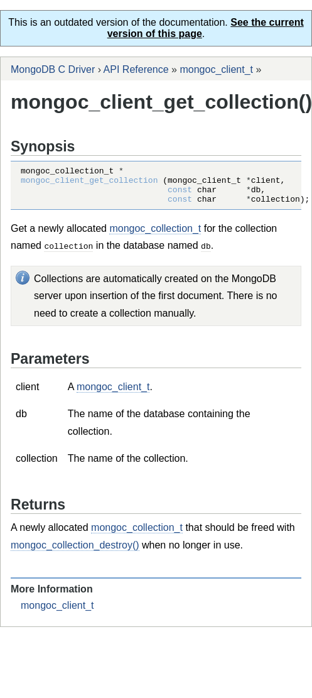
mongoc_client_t (216, 69)
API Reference (136, 69)
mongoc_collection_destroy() (75, 552)
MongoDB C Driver (53, 69)
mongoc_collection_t (155, 236)
